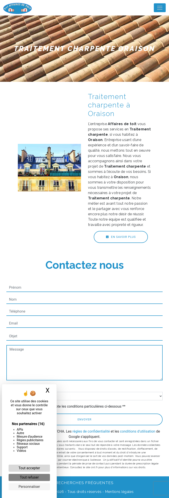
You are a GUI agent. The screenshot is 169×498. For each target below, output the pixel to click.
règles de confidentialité (91, 431)
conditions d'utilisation (137, 431)
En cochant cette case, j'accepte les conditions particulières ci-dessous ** (68, 406)
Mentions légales (119, 492)
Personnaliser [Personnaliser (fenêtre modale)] (29, 487)
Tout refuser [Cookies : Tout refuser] (29, 477)
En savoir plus (121, 237)
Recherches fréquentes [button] (84, 482)
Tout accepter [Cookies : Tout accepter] (29, 468)
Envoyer (84, 419)
